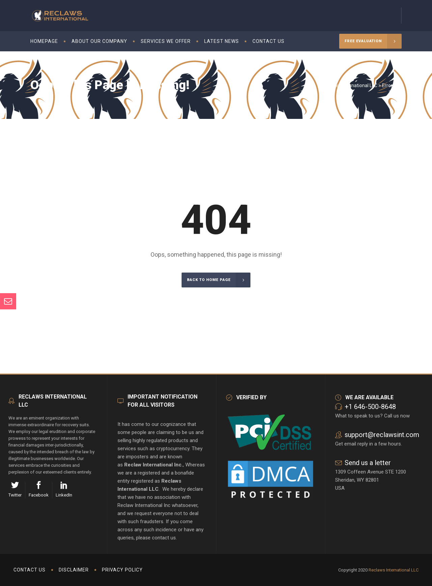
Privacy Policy (122, 569)
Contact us (30, 569)
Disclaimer (74, 569)
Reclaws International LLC (350, 85)
